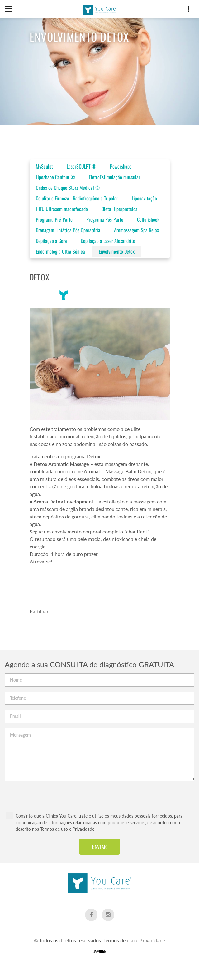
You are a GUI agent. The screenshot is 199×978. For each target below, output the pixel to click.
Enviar (99, 846)
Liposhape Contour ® (55, 177)
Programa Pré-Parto (54, 219)
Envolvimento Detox (117, 251)
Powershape (121, 166)
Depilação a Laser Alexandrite (108, 241)
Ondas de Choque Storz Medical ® (68, 187)
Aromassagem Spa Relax (136, 230)
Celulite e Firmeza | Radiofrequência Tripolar (77, 198)
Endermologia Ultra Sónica (60, 251)
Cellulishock (148, 219)
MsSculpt (44, 166)
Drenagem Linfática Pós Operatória (68, 230)
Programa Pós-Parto (104, 219)
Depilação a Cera (51, 241)
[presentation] (99, 793)
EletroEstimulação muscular (114, 177)
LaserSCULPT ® (81, 166)
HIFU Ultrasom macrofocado (62, 209)
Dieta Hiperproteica (120, 209)
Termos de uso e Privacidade (67, 829)
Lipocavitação (144, 198)
